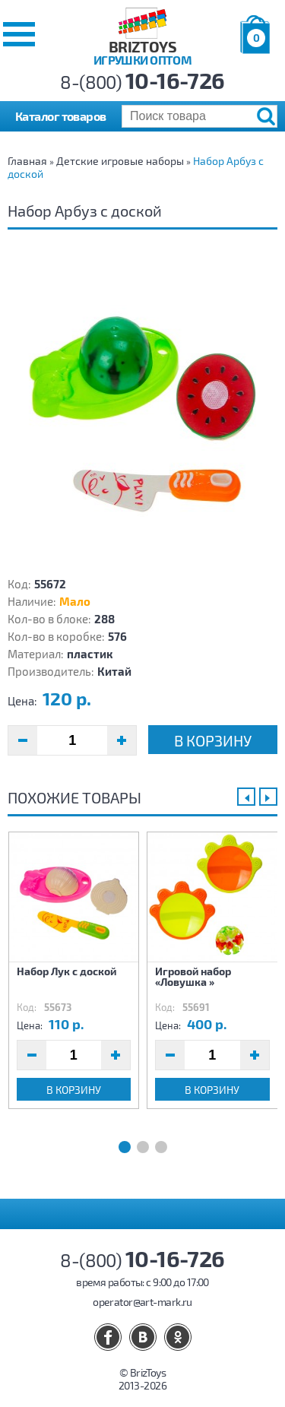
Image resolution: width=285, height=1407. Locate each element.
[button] (19, 34)
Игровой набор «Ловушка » (193, 976)
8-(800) (142, 82)
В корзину (213, 740)
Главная (27, 160)
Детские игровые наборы (120, 160)
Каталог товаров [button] (60, 116)
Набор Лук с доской (66, 971)
